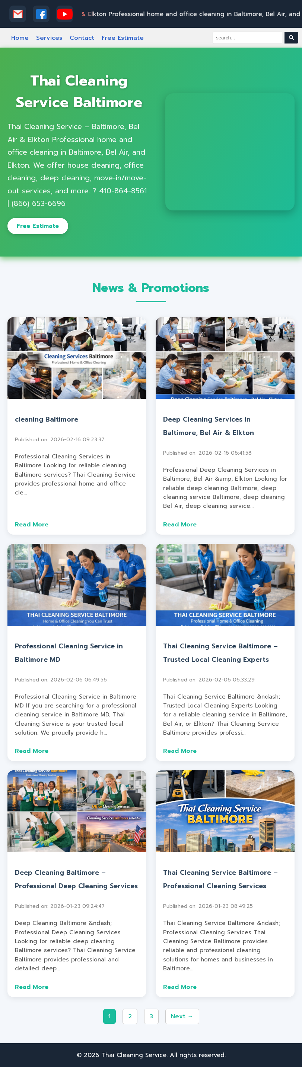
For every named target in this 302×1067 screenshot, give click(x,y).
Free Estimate (123, 37)
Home (20, 37)
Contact (82, 37)
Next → (182, 1016)
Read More (31, 524)
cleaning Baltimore (46, 419)
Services (49, 37)
